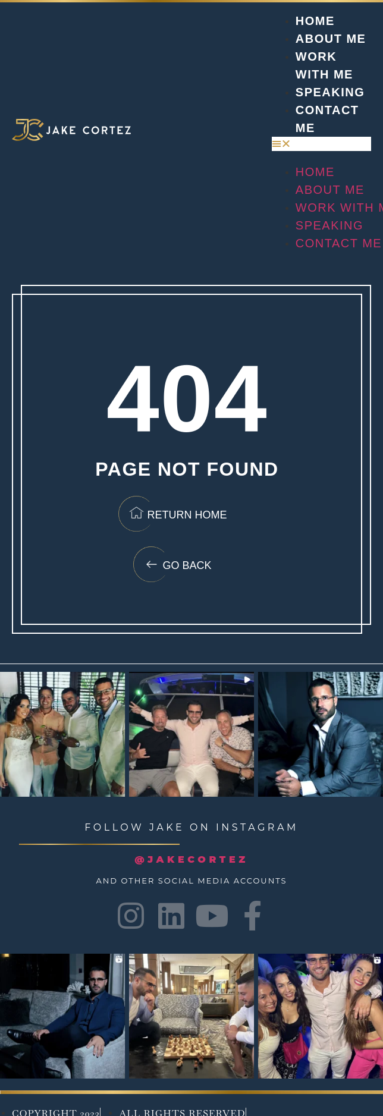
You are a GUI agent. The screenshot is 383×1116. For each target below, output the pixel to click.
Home (315, 20)
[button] (321, 144)
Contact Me (339, 243)
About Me (331, 38)
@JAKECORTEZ (191, 859)
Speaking (330, 92)
